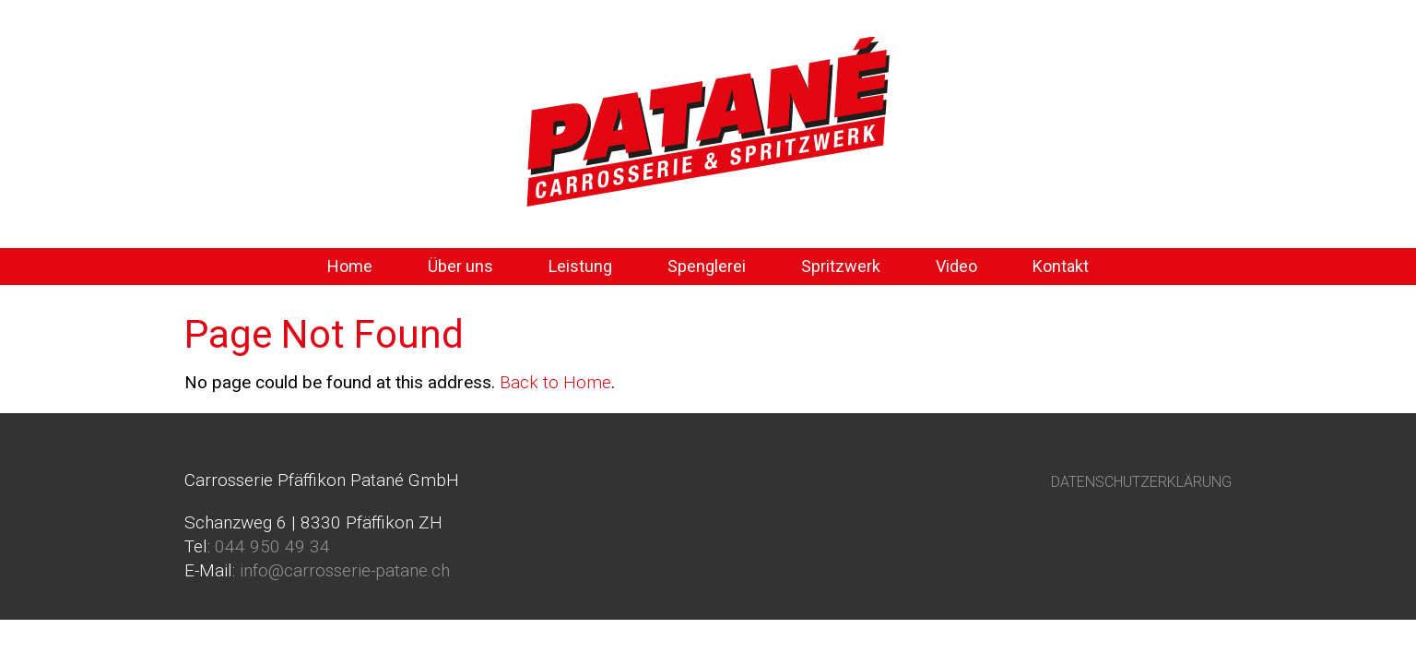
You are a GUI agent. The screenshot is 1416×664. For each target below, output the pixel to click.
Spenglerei (706, 266)
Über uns (460, 266)
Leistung (580, 266)
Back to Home (555, 382)
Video (956, 266)
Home (349, 266)
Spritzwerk (840, 266)
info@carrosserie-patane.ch (345, 570)
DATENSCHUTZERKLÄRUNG (1141, 482)
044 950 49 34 (272, 546)
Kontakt (1060, 266)
